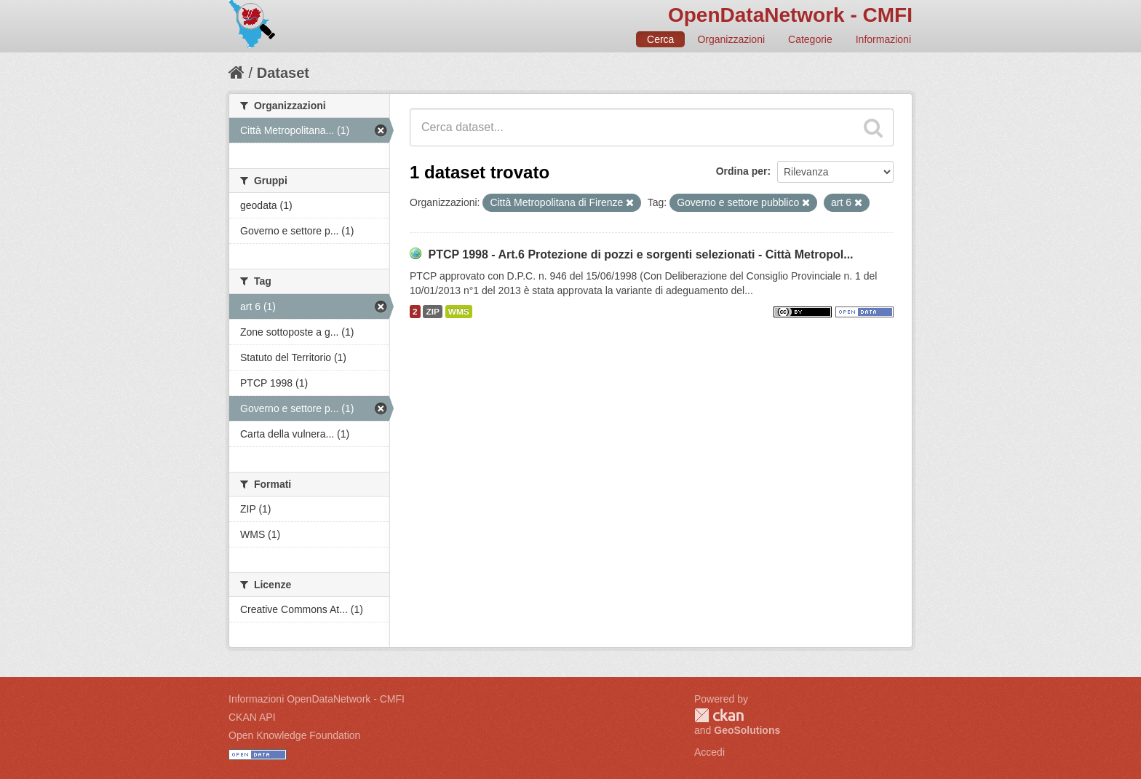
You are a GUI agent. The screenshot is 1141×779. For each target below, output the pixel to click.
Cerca (660, 39)
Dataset (283, 73)
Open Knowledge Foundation (294, 735)
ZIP (432, 312)
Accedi (709, 752)
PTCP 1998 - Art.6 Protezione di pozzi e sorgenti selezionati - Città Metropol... (640, 254)
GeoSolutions (747, 730)
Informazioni (883, 39)
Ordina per (742, 171)
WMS (458, 312)
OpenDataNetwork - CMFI (790, 15)
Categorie (810, 39)
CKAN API (252, 717)
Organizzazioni (731, 39)
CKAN (719, 715)
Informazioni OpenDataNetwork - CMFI (316, 699)
